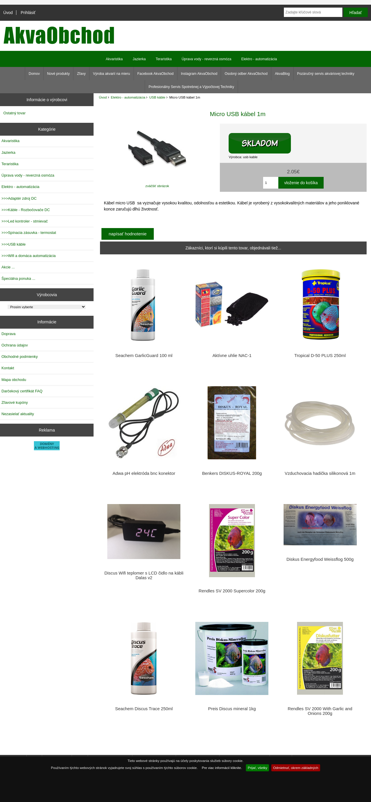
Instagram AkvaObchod (199, 74)
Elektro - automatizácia (128, 97)
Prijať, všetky (257, 768)
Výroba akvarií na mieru (111, 74)
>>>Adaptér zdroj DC (19, 198)
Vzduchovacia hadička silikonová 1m (320, 473)
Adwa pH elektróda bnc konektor (144, 473)
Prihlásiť (28, 12)
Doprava (8, 334)
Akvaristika (114, 59)
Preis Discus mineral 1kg (232, 708)
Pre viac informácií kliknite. (222, 768)
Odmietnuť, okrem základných (295, 768)
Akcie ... (8, 267)
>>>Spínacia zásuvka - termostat (28, 232)
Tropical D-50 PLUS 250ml (320, 355)
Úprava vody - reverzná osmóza (206, 59)
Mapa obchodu (13, 379)
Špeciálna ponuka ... (18, 278)
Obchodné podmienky (19, 356)
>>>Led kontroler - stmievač (24, 221)
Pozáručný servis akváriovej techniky (325, 74)
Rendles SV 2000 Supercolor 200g (232, 591)
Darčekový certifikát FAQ (21, 391)
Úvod (8, 12)
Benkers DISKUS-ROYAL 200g (232, 473)
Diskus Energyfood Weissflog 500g (320, 559)
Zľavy (81, 74)
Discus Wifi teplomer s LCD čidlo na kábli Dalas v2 (143, 575)
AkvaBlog (282, 74)
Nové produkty (58, 74)
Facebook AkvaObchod (155, 74)
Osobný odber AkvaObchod (246, 74)
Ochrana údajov (14, 345)
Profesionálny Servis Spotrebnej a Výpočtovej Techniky (191, 87)
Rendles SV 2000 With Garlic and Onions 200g (320, 711)
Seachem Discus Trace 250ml (144, 708)
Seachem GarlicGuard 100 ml (143, 355)
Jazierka (139, 59)
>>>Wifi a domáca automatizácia (28, 255)
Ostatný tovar (15, 113)
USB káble (157, 97)
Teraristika (164, 59)
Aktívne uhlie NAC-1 (232, 355)
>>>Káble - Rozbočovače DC (25, 210)
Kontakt (7, 368)
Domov (34, 74)
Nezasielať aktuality (17, 414)
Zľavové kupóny (14, 402)
